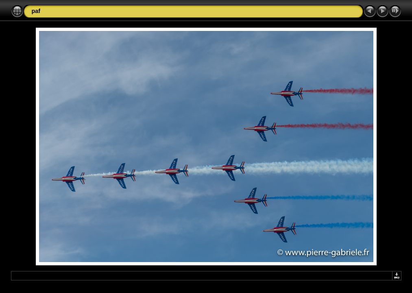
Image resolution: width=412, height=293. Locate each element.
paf (36, 11)
